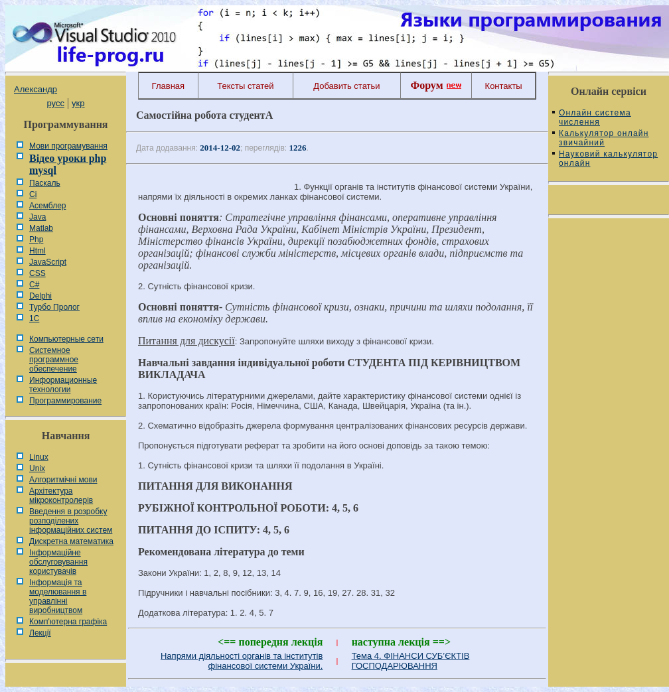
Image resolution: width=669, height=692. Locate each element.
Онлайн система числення (595, 117)
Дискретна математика (71, 541)
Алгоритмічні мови (63, 479)
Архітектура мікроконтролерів (61, 495)
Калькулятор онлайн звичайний (604, 138)
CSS (37, 273)
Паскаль (44, 183)
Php (36, 239)
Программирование (65, 400)
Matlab (41, 228)
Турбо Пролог (54, 307)
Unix (37, 468)
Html (37, 250)
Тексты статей (245, 86)
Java (37, 217)
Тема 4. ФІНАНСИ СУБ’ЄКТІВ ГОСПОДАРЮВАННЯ (411, 661)
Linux (38, 457)
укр (78, 103)
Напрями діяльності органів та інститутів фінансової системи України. (242, 661)
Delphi (40, 296)
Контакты (503, 86)
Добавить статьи (346, 86)
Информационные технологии (63, 385)
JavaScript (47, 262)
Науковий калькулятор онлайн (608, 158)
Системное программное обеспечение (53, 360)
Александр (35, 89)
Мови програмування (68, 146)
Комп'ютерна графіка (68, 621)
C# (34, 284)
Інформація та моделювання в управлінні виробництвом (57, 596)
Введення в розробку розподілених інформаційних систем (70, 521)
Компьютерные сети (66, 339)
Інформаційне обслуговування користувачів (58, 562)
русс (55, 103)
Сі (33, 194)
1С (34, 318)
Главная (168, 86)
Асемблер (47, 205)
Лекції (40, 633)
